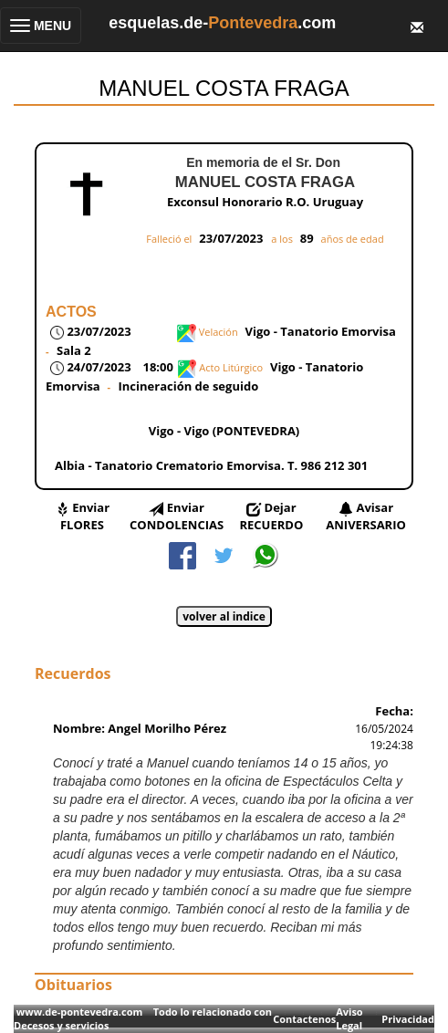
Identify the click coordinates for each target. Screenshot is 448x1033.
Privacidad (407, 1019)
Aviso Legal (349, 1019)
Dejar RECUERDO (271, 516)
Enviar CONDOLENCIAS (177, 516)
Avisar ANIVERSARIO (366, 516)
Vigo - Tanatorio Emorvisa (320, 331)
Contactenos (304, 1019)
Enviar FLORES (84, 516)
